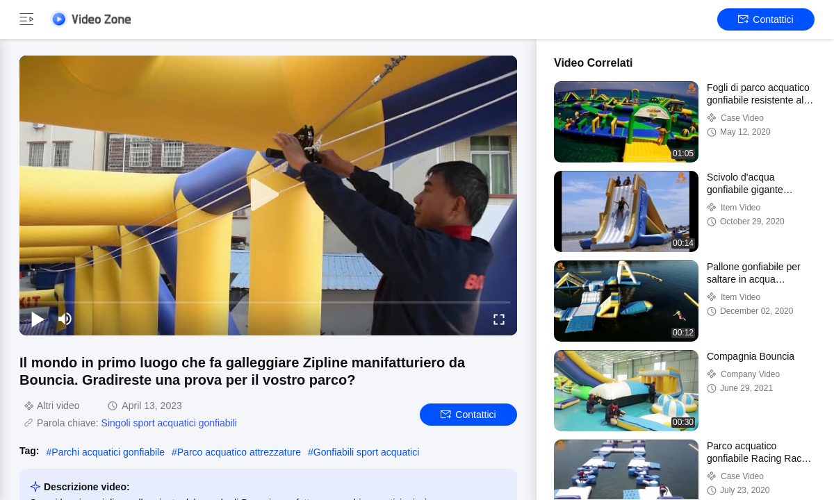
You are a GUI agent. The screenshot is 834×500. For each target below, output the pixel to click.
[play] (268, 195)
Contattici (765, 19)
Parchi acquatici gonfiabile (108, 452)
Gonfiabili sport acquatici (366, 452)
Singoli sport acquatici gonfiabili (169, 422)
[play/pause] (37, 318)
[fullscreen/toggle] (499, 318)
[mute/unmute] (65, 318)
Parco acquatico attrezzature (239, 452)
